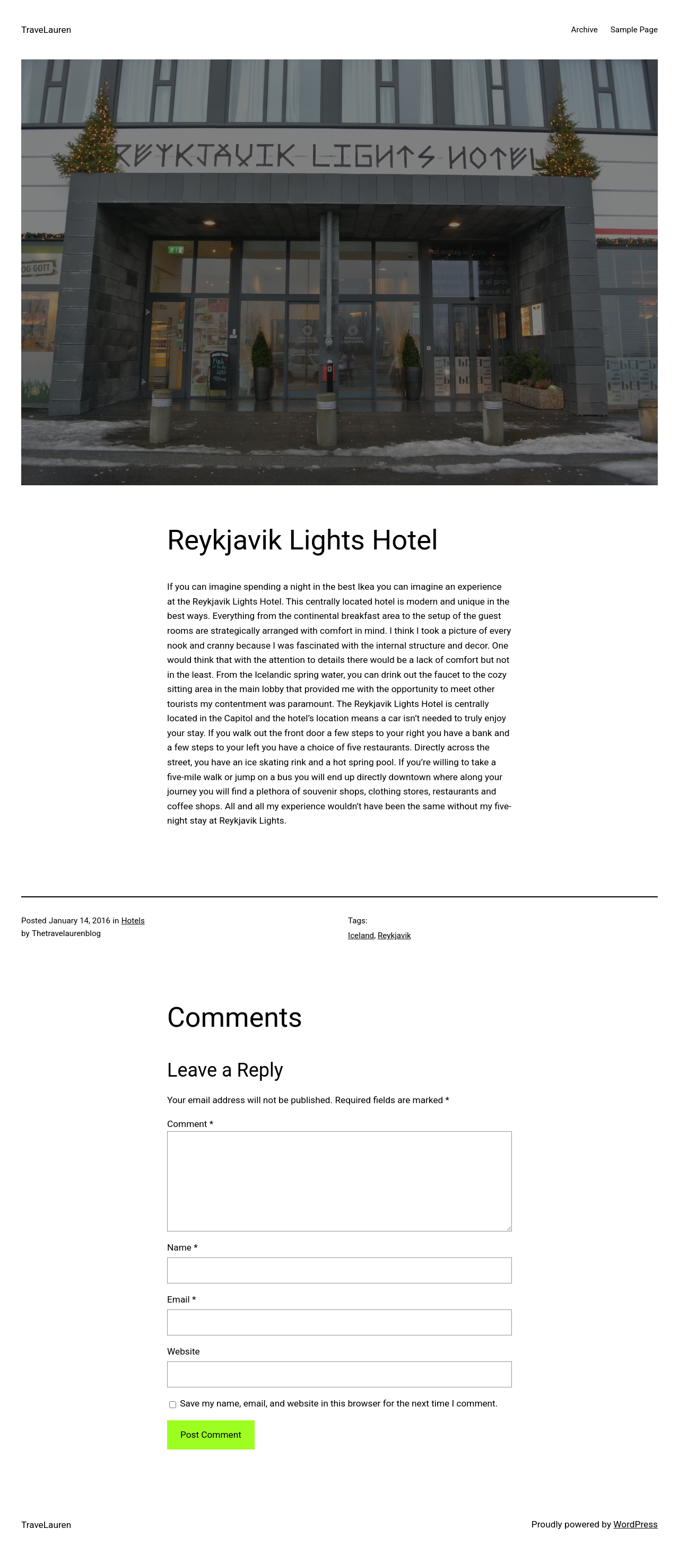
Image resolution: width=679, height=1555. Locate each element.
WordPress (635, 1524)
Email (181, 1299)
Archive (584, 29)
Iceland (361, 935)
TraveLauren (46, 29)
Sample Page (634, 29)
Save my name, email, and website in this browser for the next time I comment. (339, 1403)
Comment (190, 1124)
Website (183, 1351)
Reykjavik (394, 935)
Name (182, 1247)
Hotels (133, 920)
